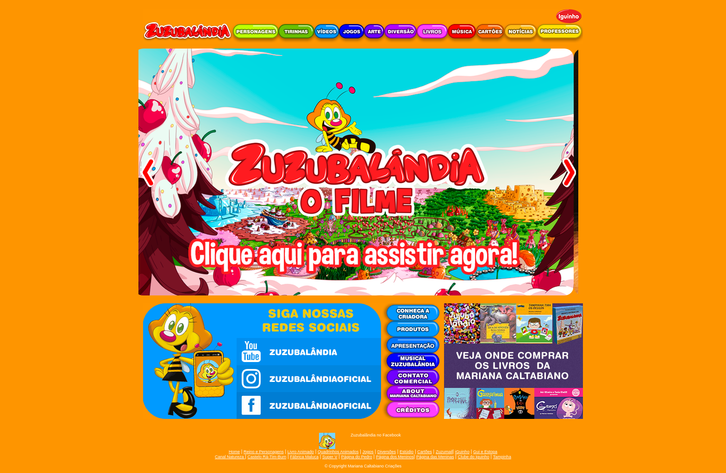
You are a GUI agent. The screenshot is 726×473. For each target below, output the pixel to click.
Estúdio (406, 451)
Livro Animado (301, 451)
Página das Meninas (435, 457)
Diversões (386, 451)
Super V (330, 457)
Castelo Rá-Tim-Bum (267, 457)
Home (234, 451)
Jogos (368, 451)
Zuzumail (444, 451)
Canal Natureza (230, 457)
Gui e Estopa (485, 451)
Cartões (424, 451)
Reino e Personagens (264, 451)
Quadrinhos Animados (338, 451)
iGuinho (462, 451)
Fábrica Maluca (304, 457)
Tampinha (502, 457)
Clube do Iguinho (473, 457)
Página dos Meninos (395, 457)
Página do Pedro (356, 457)
